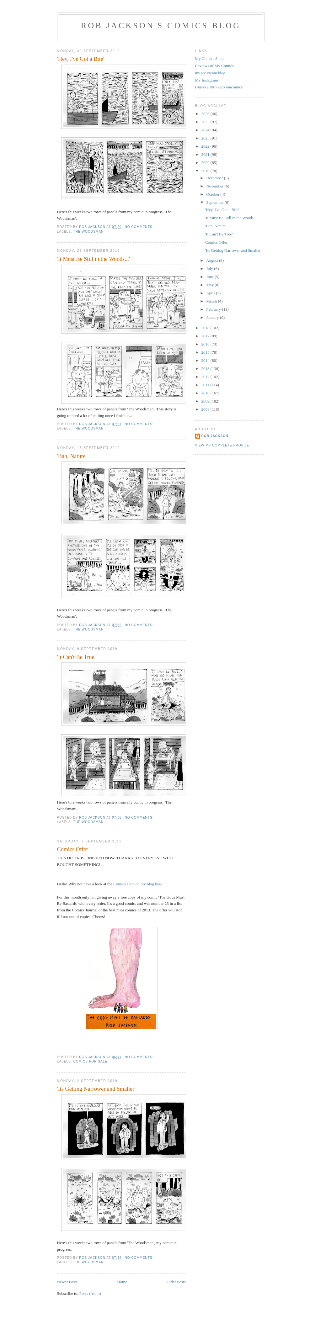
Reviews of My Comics (214, 65)
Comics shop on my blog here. (138, 884)
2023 (206, 138)
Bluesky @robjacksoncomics (219, 87)
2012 (206, 376)
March (212, 301)
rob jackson (214, 436)
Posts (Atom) (90, 1293)
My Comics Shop (209, 58)
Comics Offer (72, 849)
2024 (206, 130)
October (213, 194)
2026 (206, 113)
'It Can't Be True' (76, 657)
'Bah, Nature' (72, 456)
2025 (206, 121)
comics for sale (90, 1061)
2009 (206, 401)
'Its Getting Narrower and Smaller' (96, 1089)
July (210, 268)
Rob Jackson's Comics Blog (161, 25)
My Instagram (206, 80)
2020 (206, 162)
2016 (206, 344)
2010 (206, 393)
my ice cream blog (210, 73)
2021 (206, 154)
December (215, 178)
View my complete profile (222, 445)
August (212, 260)
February (214, 309)
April (211, 293)
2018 (206, 327)
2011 (206, 384)
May (210, 284)
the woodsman (88, 231)
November (215, 186)
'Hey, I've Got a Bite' (80, 59)
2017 (206, 336)
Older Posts (176, 1281)
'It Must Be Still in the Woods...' (93, 259)
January (213, 317)
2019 (206, 170)
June (210, 276)
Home (122, 1281)
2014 (206, 360)
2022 (206, 146)
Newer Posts (67, 1281)
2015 (206, 352)
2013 (206, 368)
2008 (206, 409)
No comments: (140, 227)
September (215, 202)
